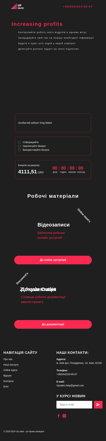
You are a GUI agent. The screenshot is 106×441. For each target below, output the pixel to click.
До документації (53, 324)
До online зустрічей (53, 259)
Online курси (10, 370)
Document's (22, 278)
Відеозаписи (53, 225)
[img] (22, 6)
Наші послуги (10, 364)
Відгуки (7, 375)
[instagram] (64, 416)
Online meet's (84, 215)
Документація (38, 289)
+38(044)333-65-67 (78, 6)
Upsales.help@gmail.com (70, 385)
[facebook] (58, 416)
